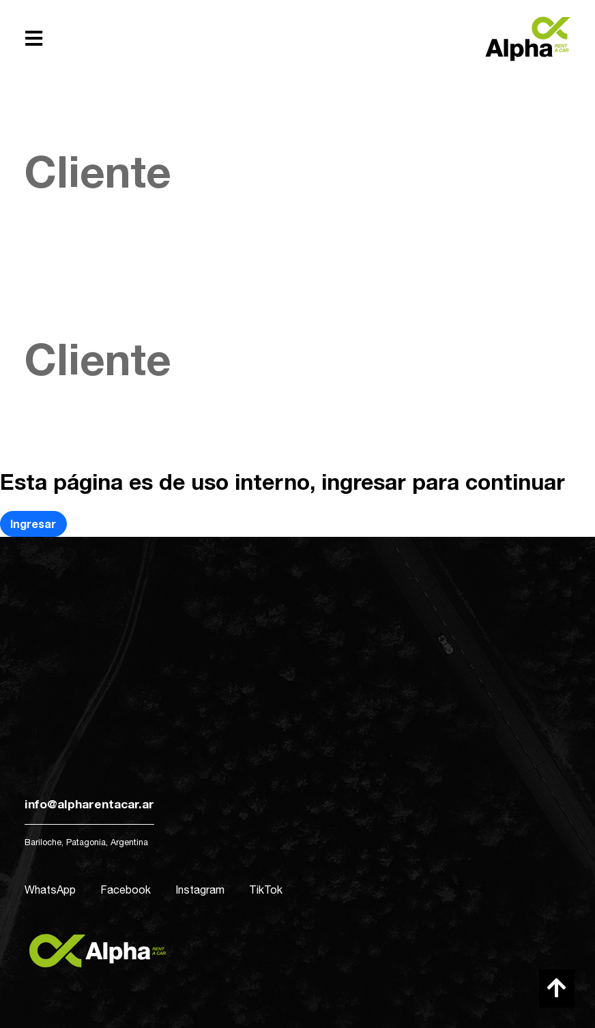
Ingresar (33, 523)
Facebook (125, 889)
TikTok (265, 889)
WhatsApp (50, 889)
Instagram (199, 889)
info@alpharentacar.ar (89, 804)
